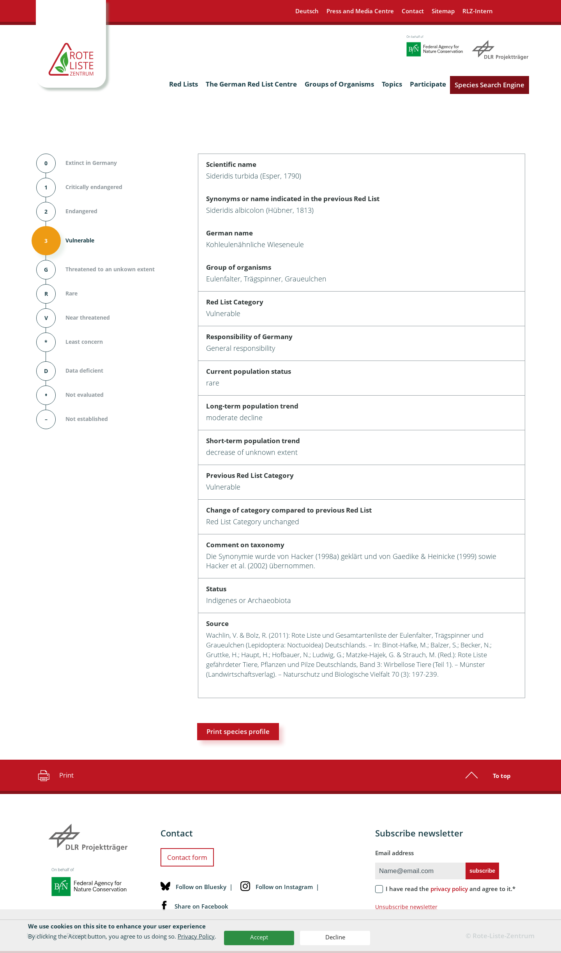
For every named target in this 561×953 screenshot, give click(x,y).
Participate (428, 84)
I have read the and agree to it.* (450, 889)
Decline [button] (335, 937)
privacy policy (449, 889)
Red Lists (183, 84)
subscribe (482, 871)
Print (55, 775)
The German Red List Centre (251, 84)
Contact (413, 11)
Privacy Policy (196, 936)
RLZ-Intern (477, 11)
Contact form (187, 857)
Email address (394, 853)
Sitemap (443, 11)
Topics (392, 84)
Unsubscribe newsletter (406, 907)
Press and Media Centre (360, 11)
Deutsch (307, 11)
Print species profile (238, 731)
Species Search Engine (489, 84)
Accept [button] (259, 937)
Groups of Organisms (339, 84)
